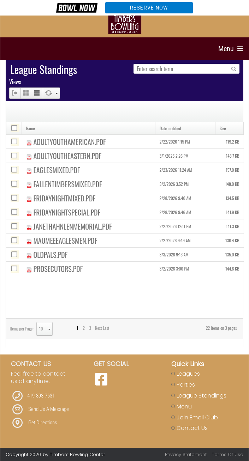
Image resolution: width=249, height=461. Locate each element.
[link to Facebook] (101, 379)
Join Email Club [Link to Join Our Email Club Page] (197, 417)
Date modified (170, 128)
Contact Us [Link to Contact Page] (192, 428)
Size (223, 128)
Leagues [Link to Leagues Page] (188, 374)
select (49, 328)
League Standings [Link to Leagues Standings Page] (201, 396)
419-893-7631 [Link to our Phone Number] (41, 396)
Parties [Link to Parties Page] (186, 385)
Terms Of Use (227, 454)
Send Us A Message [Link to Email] (48, 409)
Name (30, 128)
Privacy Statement (186, 454)
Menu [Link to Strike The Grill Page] (184, 406)
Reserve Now (149, 8)
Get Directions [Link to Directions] (42, 422)
